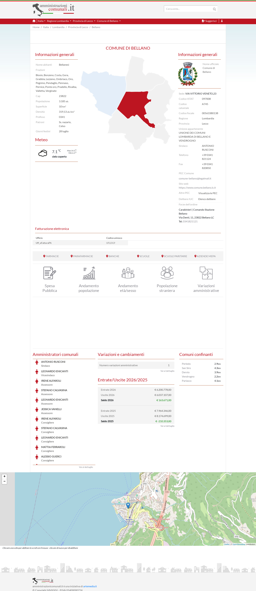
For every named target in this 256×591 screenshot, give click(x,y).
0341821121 (190, 221)
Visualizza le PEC (207, 193)
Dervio (186, 372)
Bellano (96, 27)
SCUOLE (145, 256)
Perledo (186, 363)
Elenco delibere (207, 198)
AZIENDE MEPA (206, 256)
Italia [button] (40, 20)
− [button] (4, 457)
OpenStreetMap (239, 520)
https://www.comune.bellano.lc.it (197, 187)
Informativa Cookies (96, 569)
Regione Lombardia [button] (58, 20)
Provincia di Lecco (78, 27)
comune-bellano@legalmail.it (195, 178)
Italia (46, 27)
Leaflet (226, 520)
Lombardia (58, 27)
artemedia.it (90, 561)
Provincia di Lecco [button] (83, 20)
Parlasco (187, 380)
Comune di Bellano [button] (108, 20)
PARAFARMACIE (83, 256)
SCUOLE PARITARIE (175, 256)
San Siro (186, 367)
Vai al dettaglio (86, 442)
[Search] (188, 9)
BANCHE (114, 256)
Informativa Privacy (73, 569)
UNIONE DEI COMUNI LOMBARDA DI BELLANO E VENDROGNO (195, 136)
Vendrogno (188, 376)
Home (36, 27)
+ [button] (4, 452)
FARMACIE (52, 256)
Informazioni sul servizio (46, 569)
